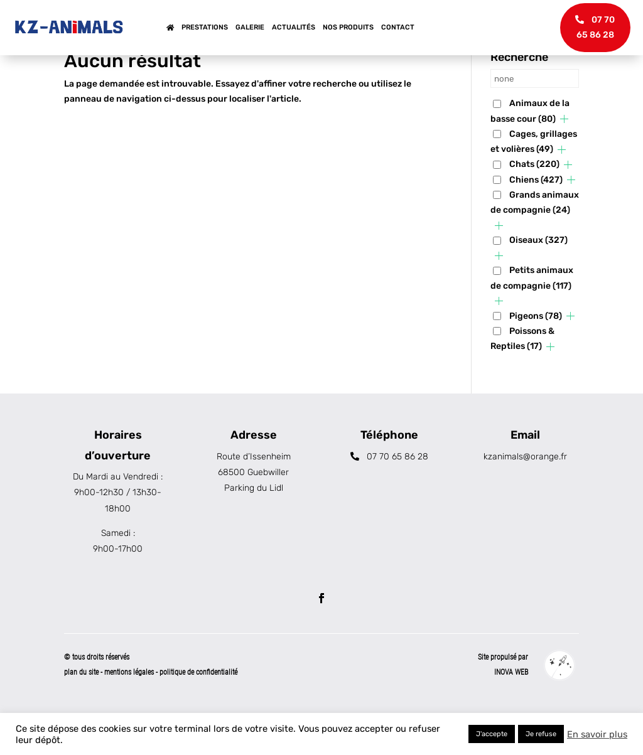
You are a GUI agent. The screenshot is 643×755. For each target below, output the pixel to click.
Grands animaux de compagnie (534, 242)
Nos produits (348, 27)
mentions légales (130, 711)
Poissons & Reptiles (522, 378)
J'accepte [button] (491, 734)
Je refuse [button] (541, 734)
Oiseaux (538, 280)
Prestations (204, 27)
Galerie (249, 27)
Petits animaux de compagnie (531, 318)
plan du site (81, 711)
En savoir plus (597, 734)
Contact (397, 27)
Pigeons (535, 355)
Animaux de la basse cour (530, 151)
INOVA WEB (511, 711)
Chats (534, 204)
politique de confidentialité (198, 711)
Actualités (293, 27)
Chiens (536, 219)
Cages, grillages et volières (533, 182)
